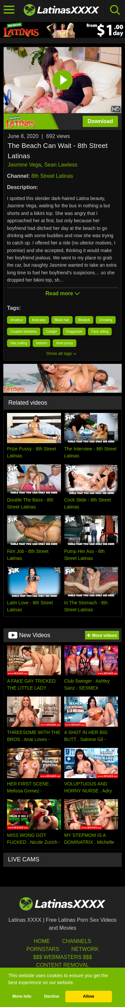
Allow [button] (88, 996)
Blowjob (84, 320)
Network (85, 949)
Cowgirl (51, 331)
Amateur (16, 320)
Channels (76, 941)
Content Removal (62, 965)
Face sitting (99, 331)
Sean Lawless (60, 165)
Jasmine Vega (24, 165)
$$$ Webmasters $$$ (62, 957)
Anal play (39, 320)
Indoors (41, 343)
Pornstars (42, 949)
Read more (62, 293)
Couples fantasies (23, 331)
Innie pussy (64, 343)
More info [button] (21, 996)
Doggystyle (74, 331)
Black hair (62, 320)
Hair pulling (18, 343)
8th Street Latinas (52, 176)
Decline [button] (51, 996)
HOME (42, 941)
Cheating (105, 320)
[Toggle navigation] (9, 10)
